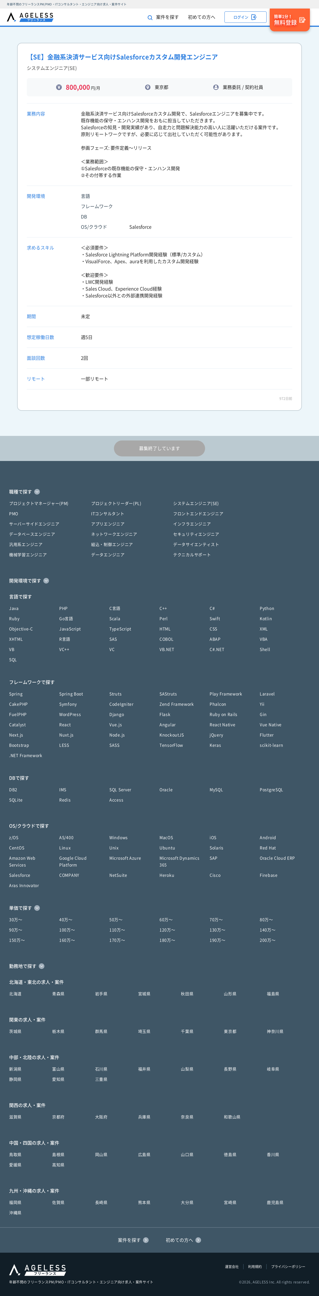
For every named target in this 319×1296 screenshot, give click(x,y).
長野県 (230, 1069)
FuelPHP (18, 714)
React (65, 725)
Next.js (16, 735)
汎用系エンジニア (26, 545)
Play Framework (226, 694)
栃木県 (58, 1031)
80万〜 (266, 920)
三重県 (101, 1079)
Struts (115, 694)
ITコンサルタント (107, 514)
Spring (16, 694)
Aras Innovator (24, 885)
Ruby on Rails (224, 714)
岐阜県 (273, 1069)
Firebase (269, 875)
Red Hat (268, 848)
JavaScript (70, 629)
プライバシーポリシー (288, 1266)
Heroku (167, 875)
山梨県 (187, 1069)
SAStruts (168, 694)
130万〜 (218, 930)
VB (11, 649)
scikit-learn (271, 745)
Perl (164, 619)
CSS (213, 629)
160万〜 (67, 940)
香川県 (273, 1155)
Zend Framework (177, 704)
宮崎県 (230, 1202)
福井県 (144, 1069)
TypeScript (120, 629)
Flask (165, 714)
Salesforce (19, 875)
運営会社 (232, 1266)
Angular (168, 725)
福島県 (273, 994)
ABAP (215, 639)
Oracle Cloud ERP (277, 858)
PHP (63, 608)
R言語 (64, 639)
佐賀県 (58, 1202)
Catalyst (17, 725)
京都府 (58, 1117)
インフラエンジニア (192, 524)
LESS (64, 745)
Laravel (267, 694)
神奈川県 (275, 1031)
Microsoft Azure (125, 858)
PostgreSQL (271, 790)
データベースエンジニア (32, 534)
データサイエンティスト (196, 545)
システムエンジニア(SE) (196, 503)
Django (116, 714)
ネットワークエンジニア (114, 534)
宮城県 (144, 994)
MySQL (216, 790)
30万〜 (16, 920)
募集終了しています (159, 448)
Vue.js (115, 725)
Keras (215, 745)
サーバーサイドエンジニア (34, 524)
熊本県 (144, 1202)
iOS (213, 838)
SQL (13, 660)
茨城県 (15, 1031)
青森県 (58, 994)
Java (14, 608)
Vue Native (271, 725)
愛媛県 (15, 1165)
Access (116, 800)
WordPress (70, 714)
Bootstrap (19, 745)
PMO (13, 514)
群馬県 (101, 1031)
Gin (263, 714)
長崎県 (101, 1202)
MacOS (166, 838)
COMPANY (69, 875)
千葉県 (187, 1031)
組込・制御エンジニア (112, 545)
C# (212, 608)
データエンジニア (108, 555)
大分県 (187, 1202)
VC (111, 649)
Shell (265, 649)
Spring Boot (71, 694)
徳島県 (230, 1155)
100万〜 (67, 930)
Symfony (68, 704)
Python (267, 608)
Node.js (117, 735)
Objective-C (21, 629)
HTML (165, 629)
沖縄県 (15, 1213)
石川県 (101, 1069)
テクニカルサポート (192, 555)
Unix (114, 848)
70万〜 (216, 920)
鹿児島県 (275, 1202)
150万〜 (17, 940)
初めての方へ (201, 17)
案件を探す (163, 17)
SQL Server (120, 790)
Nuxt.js (66, 735)
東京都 (230, 1031)
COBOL (167, 639)
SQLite (16, 800)
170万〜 (117, 940)
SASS (114, 745)
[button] (159, 492)
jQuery (216, 735)
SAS (113, 639)
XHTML (16, 639)
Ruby (14, 619)
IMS (62, 790)
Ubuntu (167, 848)
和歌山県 (232, 1117)
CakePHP (18, 704)
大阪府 (101, 1117)
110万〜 (117, 930)
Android (268, 838)
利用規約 (255, 1266)
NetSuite (118, 875)
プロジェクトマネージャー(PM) (39, 503)
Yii (262, 704)
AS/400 (66, 838)
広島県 (144, 1155)
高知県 (58, 1165)
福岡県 (15, 1202)
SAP (214, 858)
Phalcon (218, 704)
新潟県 (15, 1069)
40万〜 (66, 920)
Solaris (217, 848)
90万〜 (16, 930)
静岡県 (15, 1079)
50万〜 (116, 920)
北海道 (15, 994)
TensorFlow (171, 745)
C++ (163, 608)
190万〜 (218, 940)
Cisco (215, 875)
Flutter (267, 735)
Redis (65, 800)
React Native (222, 725)
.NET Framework (25, 755)
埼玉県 (144, 1031)
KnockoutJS (172, 735)
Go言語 (66, 619)
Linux (65, 848)
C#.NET (217, 649)
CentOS (16, 848)
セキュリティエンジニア (196, 534)
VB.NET (167, 649)
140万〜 (268, 930)
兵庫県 (144, 1117)
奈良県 (187, 1117)
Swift (215, 619)
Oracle (166, 790)
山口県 (187, 1155)
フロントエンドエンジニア (198, 514)
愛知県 (58, 1079)
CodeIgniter (121, 704)
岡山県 (101, 1155)
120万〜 (167, 930)
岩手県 (101, 994)
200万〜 (268, 940)
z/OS (14, 838)
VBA (264, 639)
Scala (114, 619)
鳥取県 (15, 1155)
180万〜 (167, 940)
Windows (118, 838)
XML (264, 629)
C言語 (114, 608)
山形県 (230, 994)
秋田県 (187, 994)
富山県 (58, 1069)
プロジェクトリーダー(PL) (116, 503)
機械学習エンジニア (28, 555)
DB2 (13, 790)
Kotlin (266, 619)
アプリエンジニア (108, 524)
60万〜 (166, 920)
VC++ (64, 649)
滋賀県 (15, 1117)
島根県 (58, 1155)
